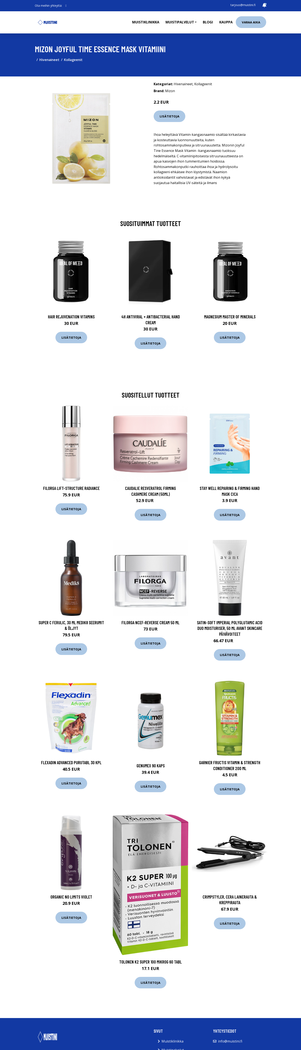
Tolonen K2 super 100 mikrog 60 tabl (150, 961)
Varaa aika (251, 22)
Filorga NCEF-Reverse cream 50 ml (150, 622)
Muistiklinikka (145, 22)
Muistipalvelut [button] (180, 22)
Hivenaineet (49, 59)
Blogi (208, 22)
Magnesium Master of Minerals (230, 316)
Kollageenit (73, 59)
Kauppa (226, 22)
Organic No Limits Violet (71, 896)
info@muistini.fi (230, 1041)
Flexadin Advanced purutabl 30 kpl (71, 762)
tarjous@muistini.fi (243, 5)
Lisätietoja (169, 116)
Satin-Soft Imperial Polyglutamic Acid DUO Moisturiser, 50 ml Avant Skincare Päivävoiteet (229, 628)
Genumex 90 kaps (151, 765)
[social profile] (66, 6)
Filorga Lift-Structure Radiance (71, 488)
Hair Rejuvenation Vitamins (71, 316)
